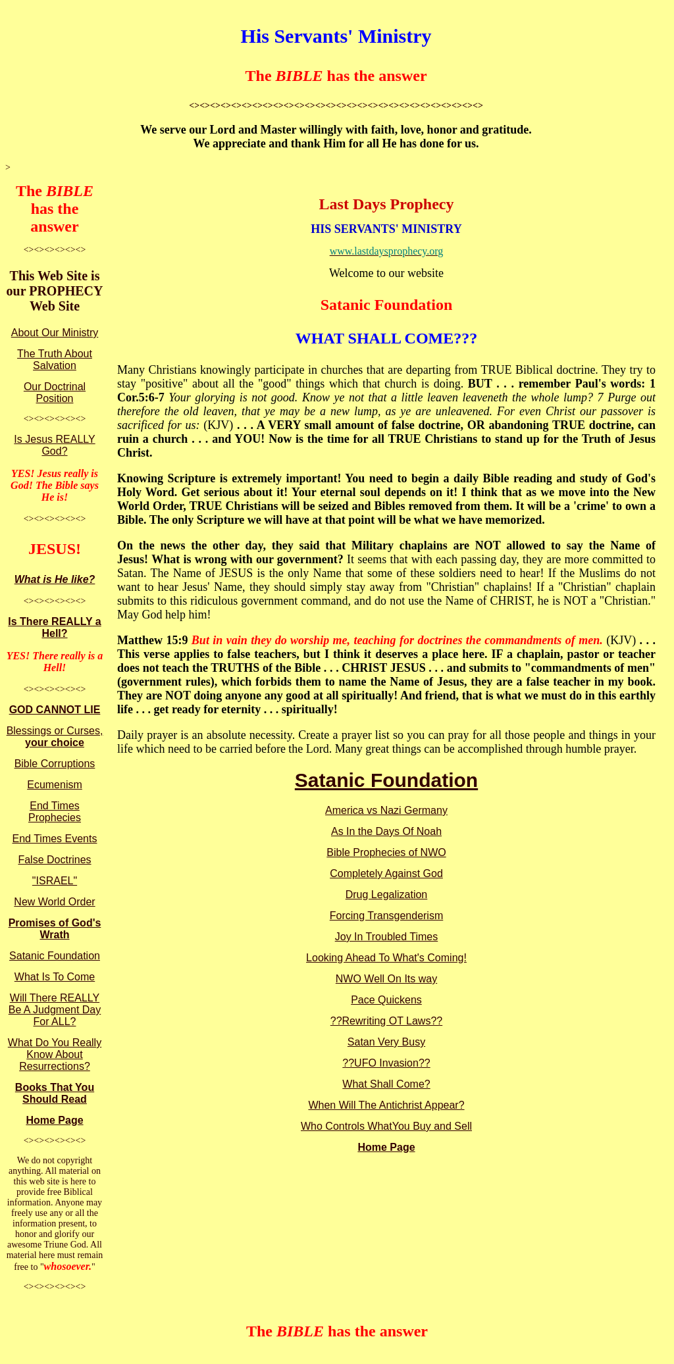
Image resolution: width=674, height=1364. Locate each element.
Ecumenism (54, 784)
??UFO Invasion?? (386, 1063)
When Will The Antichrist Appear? (386, 1105)
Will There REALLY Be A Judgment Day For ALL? (55, 1009)
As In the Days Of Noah (386, 831)
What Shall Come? (386, 1084)
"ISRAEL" (54, 880)
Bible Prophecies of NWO (386, 852)
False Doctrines (54, 859)
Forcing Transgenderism (387, 915)
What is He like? (54, 579)
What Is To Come (54, 976)
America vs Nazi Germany (386, 810)
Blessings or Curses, (55, 736)
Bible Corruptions (54, 763)
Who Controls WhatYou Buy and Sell (386, 1126)
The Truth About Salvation (54, 359)
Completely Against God (386, 873)
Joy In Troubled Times (386, 936)
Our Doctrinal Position (55, 392)
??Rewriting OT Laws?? (386, 1020)
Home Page (54, 1120)
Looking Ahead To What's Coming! (386, 957)
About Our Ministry (54, 332)
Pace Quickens (386, 999)
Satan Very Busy (386, 1042)
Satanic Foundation (54, 955)
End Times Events (55, 838)
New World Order (54, 901)
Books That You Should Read (54, 1093)
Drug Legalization (387, 894)
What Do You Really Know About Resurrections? (54, 1054)
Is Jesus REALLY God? (54, 445)
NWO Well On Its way (386, 978)
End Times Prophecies (54, 811)
